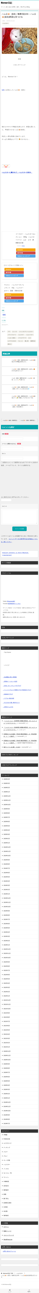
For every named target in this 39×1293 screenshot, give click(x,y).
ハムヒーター (29, 334)
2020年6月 (7, 1076)
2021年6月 (7, 1025)
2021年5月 (7, 1030)
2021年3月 (7, 1038)
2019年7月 (7, 1123)
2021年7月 (7, 1021)
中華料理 (6, 1181)
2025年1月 (7, 843)
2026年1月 (7, 792)
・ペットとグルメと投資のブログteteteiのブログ (17, 690)
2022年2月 (7, 991)
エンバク (14, 331)
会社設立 (6, 1185)
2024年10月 (7, 855)
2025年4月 (7, 830)
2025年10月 (7, 804)
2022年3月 (7, 987)
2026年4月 (7, 779)
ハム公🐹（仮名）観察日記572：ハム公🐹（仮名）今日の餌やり (23, 406)
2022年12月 (7, 949)
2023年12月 (7, 898)
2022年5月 (7, 979)
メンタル (6, 1168)
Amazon (20, 250)
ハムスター (5, 23)
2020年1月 (7, 1098)
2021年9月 (7, 1013)
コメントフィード (9, 1235)
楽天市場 (20, 253)
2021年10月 (7, 1008)
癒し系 (26, 341)
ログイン (6, 1227)
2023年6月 (7, 923)
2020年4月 (7, 1085)
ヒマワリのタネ (12, 341)
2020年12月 (7, 1051)
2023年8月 (7, 915)
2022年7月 (7, 970)
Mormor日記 (6, 2)
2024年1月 (7, 894)
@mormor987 (11, 601)
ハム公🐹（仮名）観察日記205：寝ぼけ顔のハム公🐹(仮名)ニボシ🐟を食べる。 (11, 420)
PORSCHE (7, 1139)
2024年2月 (7, 889)
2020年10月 (7, 1059)
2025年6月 (7, 821)
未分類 (5, 1211)
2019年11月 (7, 1106)
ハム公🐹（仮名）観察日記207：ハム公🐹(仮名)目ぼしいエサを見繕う (29, 420)
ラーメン (6, 1177)
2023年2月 (7, 940)
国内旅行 (6, 1190)
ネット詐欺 (7, 1160)
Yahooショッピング (24, 256)
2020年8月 (7, 1068)
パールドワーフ (22, 338)
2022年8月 (7, 966)
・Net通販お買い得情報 (10, 677)
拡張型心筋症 (7, 1203)
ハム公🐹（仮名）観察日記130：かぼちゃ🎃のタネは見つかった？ (23, 369)
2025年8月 (7, 813)
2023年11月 (7, 902)
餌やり (9, 344)
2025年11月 (7, 800)
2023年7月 (7, 919)
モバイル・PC (8, 1173)
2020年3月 (7, 1089)
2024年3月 (7, 885)
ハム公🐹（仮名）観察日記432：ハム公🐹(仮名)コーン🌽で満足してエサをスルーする (23, 397)
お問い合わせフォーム (9, 1251)
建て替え (6, 1198)
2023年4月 (7, 932)
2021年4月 (7, 1034)
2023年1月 (7, 945)
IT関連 (5, 1134)
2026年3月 (7, 783)
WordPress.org (8, 1239)
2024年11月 (7, 851)
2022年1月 (7, 996)
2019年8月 (7, 1119)
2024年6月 (7, 872)
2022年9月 (7, 962)
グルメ (5, 1156)
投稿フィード (7, 1231)
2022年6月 (7, 974)
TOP (8, 1273)
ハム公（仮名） (12, 338)
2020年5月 (7, 1081)
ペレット (20, 341)
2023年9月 (7, 911)
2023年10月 (7, 906)
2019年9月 (7, 1115)
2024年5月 (7, 877)
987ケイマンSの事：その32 (12, 747)
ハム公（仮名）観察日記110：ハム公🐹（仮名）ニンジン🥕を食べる (23, 378)
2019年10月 (7, 1110)
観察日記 (33, 341)
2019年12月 (7, 1102)
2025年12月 (7, 796)
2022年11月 (7, 953)
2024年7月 (7, 868)
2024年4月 (7, 881)
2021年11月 (7, 1004)
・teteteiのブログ (8, 694)
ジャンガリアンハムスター (26, 331)
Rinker (23, 245)
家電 (5, 1194)
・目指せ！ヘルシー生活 (10, 681)
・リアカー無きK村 (8, 698)
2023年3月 (7, 936)
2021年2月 (7, 1042)
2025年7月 (7, 817)
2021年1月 (7, 1047)
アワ (9, 331)
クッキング (7, 1147)
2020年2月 (7, 1093)
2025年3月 (7, 834)
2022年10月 (7, 957)
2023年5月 (7, 928)
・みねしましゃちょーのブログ (12, 685)
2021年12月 (7, 1000)
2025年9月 (7, 809)
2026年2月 (7, 787)
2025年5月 (7, 826)
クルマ (5, 1152)
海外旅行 (6, 1215)
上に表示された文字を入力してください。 (15, 497)
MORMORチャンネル (14, 603)
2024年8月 (7, 864)
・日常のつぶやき (8, 707)
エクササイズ (7, 1143)
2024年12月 (7, 847)
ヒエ (29, 338)
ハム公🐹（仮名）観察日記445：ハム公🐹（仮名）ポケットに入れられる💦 (23, 388)
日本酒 (5, 1207)
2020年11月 (7, 1055)
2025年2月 (7, 838)
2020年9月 (7, 1064)
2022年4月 (7, 983)
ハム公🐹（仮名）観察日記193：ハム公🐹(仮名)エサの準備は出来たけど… (23, 360)
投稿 (4, 314)
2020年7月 (7, 1072)
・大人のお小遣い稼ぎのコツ (11, 702)
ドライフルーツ (12, 334)
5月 (3, 90)
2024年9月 (7, 860)
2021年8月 (7, 1017)
